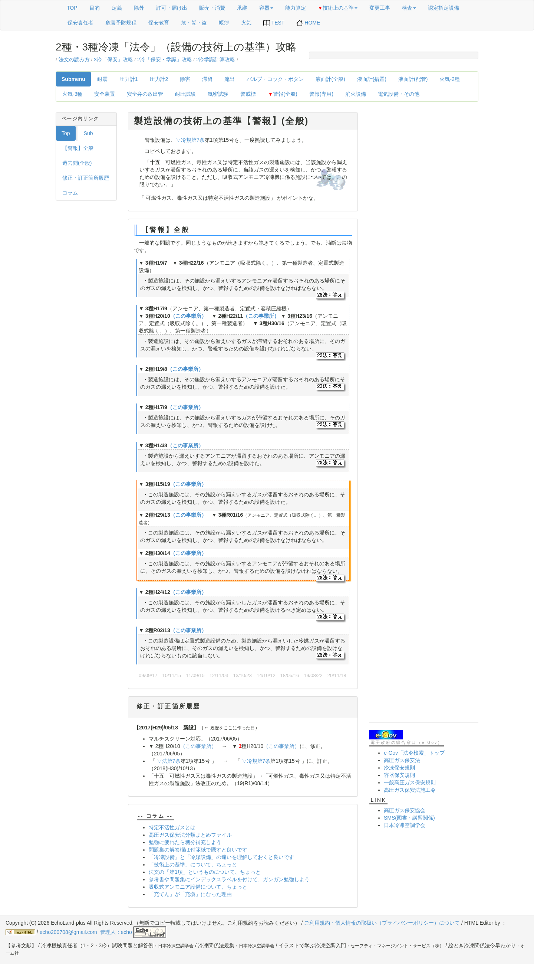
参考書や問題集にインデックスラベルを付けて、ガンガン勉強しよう (229, 879)
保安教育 (158, 23)
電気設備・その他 (398, 94)
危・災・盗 (194, 23)
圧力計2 (159, 79)
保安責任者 (80, 23)
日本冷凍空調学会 (404, 825)
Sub (88, 133)
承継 (242, 8)
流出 (229, 79)
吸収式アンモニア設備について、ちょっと (198, 887)
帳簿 (224, 23)
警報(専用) (321, 94)
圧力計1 (128, 79)
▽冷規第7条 (190, 140)
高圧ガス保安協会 (404, 810)
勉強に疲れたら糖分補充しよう (185, 842)
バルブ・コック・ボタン (275, 79)
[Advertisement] (423, 223)
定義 (117, 8)
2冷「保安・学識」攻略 (164, 59)
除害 (185, 79)
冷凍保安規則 (399, 768)
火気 (246, 23)
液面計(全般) (330, 79)
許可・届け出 (171, 8)
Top (66, 133)
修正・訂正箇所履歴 (85, 178)
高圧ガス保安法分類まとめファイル (190, 835)
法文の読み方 (74, 59)
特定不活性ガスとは (172, 827)
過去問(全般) (77, 163)
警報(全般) (282, 94)
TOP (72, 8)
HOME (308, 23)
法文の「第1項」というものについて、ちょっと (205, 872)
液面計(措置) (371, 79)
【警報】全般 (77, 148)
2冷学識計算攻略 (215, 59)
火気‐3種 (72, 94)
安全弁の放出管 (145, 94)
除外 (139, 8)
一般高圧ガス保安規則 (410, 782)
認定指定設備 (443, 8)
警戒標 (248, 94)
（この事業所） (188, 316)
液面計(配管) (413, 79)
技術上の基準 (338, 8)
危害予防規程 (120, 23)
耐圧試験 (185, 94)
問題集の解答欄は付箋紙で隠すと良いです (198, 850)
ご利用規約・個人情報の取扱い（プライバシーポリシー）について (382, 923)
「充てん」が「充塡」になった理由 (190, 894)
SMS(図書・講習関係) (409, 818)
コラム (70, 193)
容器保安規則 (399, 775)
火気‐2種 (449, 79)
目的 (94, 8)
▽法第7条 (169, 761)
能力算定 (295, 8)
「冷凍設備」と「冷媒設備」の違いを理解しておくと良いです (221, 857)
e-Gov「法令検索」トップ (414, 753)
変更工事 (379, 8)
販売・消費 (212, 8)
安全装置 (104, 94)
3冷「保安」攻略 (113, 59)
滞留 (207, 79)
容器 (266, 8)
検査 (409, 8)
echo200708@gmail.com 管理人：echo (103, 932)
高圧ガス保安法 (402, 760)
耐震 (102, 79)
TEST (273, 23)
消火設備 (355, 94)
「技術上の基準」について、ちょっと (193, 864)
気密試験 (218, 94)
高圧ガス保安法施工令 (410, 790)
